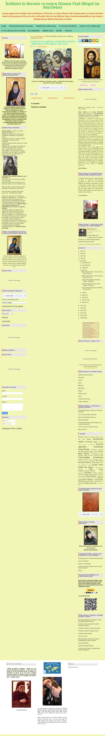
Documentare (95, 454)
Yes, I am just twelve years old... (87, 415)
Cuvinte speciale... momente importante (90, 447)
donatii (101, 454)
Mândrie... (81, 386)
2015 (81, 261)
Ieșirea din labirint (83, 643)
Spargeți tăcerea (89, 482)
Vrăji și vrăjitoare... (83, 402)
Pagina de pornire (53, 98)
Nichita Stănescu (98, 473)
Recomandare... (91, 477)
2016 (81, 258)
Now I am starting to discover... (87, 418)
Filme (101, 456)
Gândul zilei (47, 31)
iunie (83, 270)
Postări (6, 421)
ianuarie (84, 302)
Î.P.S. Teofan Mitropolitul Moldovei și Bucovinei (90, 462)
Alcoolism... (81, 378)
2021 (81, 251)
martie (84, 297)
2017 (81, 256)
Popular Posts (84, 85)
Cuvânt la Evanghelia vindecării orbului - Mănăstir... (91, 280)
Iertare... (80, 381)
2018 (81, 253)
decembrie (85, 262)
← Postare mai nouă (36, 98)
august (84, 267)
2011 (81, 313)
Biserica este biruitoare (91, 550)
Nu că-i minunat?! (83, 561)
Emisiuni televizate (93, 456)
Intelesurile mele (87, 460)
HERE (99, 365)
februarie (85, 300)
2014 (81, 305)
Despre (59, 31)
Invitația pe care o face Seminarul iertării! (90, 559)
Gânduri (80, 460)
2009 (81, 318)
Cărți (83, 440)
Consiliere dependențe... (85, 634)
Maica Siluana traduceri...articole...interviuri (90, 470)
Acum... (80, 571)
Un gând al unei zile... (89, 484)
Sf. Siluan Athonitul (68, 26)
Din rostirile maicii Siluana (21, 26)
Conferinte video (91, 442)
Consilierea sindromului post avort (88, 631)
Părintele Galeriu (93, 475)
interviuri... (92, 461)
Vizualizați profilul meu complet (89, 244)
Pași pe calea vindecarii (90, 26)
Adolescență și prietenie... (86, 375)
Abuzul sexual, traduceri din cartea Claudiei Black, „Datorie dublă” (88, 640)
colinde (89, 440)
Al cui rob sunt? (82, 637)
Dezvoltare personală (97, 450)
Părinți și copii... (82, 394)
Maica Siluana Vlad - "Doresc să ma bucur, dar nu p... (92, 272)
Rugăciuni (100, 477)
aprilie (84, 295)
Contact (68, 31)
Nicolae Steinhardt (83, 475)
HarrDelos (93, 229)
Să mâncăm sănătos (84, 478)
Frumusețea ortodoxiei (46, 26)
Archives (93, 85)
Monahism (88, 473)
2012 (81, 310)
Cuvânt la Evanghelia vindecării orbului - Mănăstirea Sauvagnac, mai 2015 (53, 42)
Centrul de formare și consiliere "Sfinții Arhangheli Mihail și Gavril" (89, 621)
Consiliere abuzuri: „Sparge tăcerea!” (89, 629)
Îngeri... (80, 383)
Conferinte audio (39, 36)
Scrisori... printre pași (84, 564)
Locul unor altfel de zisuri (13, 31)
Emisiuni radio (82, 456)
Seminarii (93, 478)
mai (83, 292)
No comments (43, 46)
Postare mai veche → (69, 98)
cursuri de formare (88, 445)
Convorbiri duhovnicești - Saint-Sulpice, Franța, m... (91, 284)
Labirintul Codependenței (85, 646)
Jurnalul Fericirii (14, 678)
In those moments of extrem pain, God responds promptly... (89, 424)
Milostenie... (81, 389)
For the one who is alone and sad (88, 427)
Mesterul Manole (83, 420)
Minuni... (80, 391)
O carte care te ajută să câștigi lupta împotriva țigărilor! (89, 649)
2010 (81, 315)
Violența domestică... (84, 399)
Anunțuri (81, 437)
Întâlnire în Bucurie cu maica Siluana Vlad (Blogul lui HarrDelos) (52, 5)
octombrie (85, 265)
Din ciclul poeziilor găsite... (86, 452)
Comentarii (7, 424)
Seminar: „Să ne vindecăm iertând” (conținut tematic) (88, 625)
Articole (97, 437)
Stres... (80, 397)
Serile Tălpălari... (88, 480)
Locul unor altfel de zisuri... (90, 466)
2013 (81, 308)
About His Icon (82, 430)
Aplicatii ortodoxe (89, 437)
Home (3, 26)
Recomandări (34, 31)
